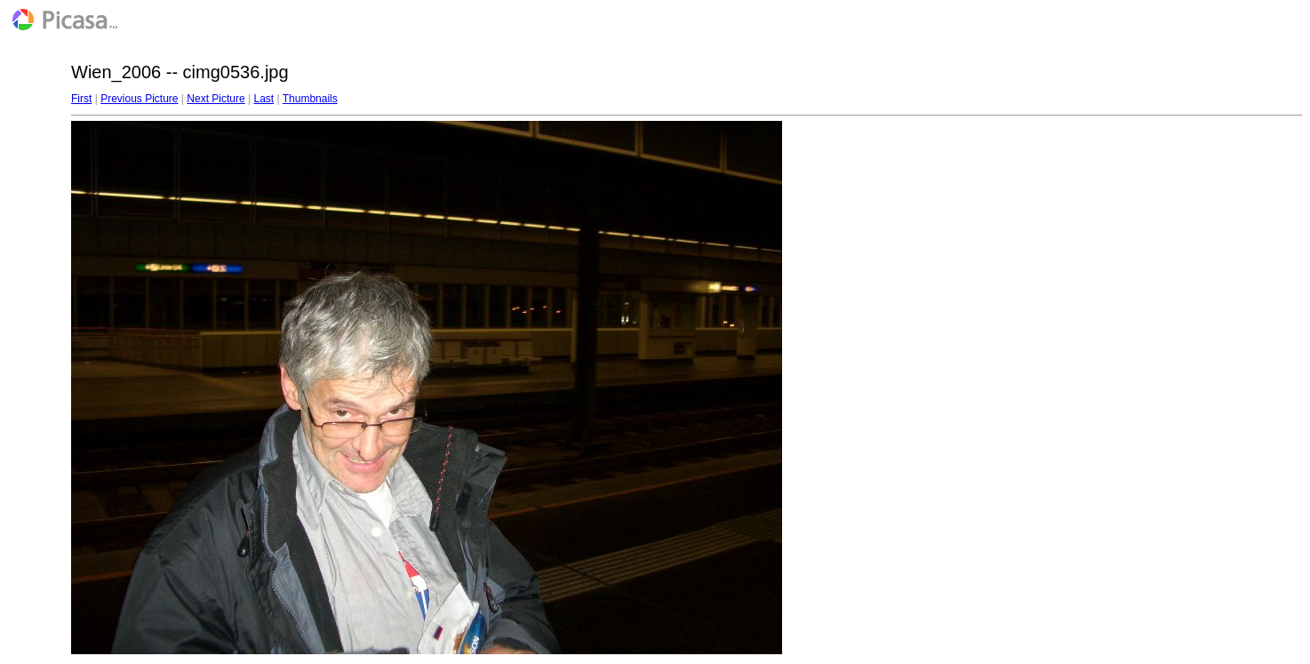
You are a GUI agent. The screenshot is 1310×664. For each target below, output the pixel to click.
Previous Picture (139, 98)
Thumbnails (310, 98)
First (81, 98)
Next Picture (215, 98)
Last (263, 98)
